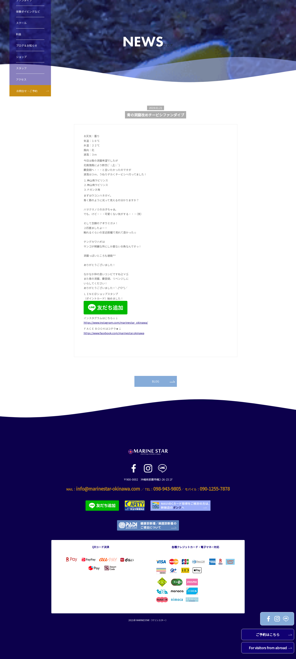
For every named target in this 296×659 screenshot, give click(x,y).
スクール (21, 23)
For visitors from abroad (270, 647)
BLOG (163, 381)
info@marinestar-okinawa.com (108, 488)
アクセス (21, 79)
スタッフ (21, 68)
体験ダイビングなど (28, 11)
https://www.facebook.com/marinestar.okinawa (114, 333)
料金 (18, 34)
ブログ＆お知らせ (26, 45)
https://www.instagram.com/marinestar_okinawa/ (116, 322)
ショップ (21, 57)
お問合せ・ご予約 (26, 91)
